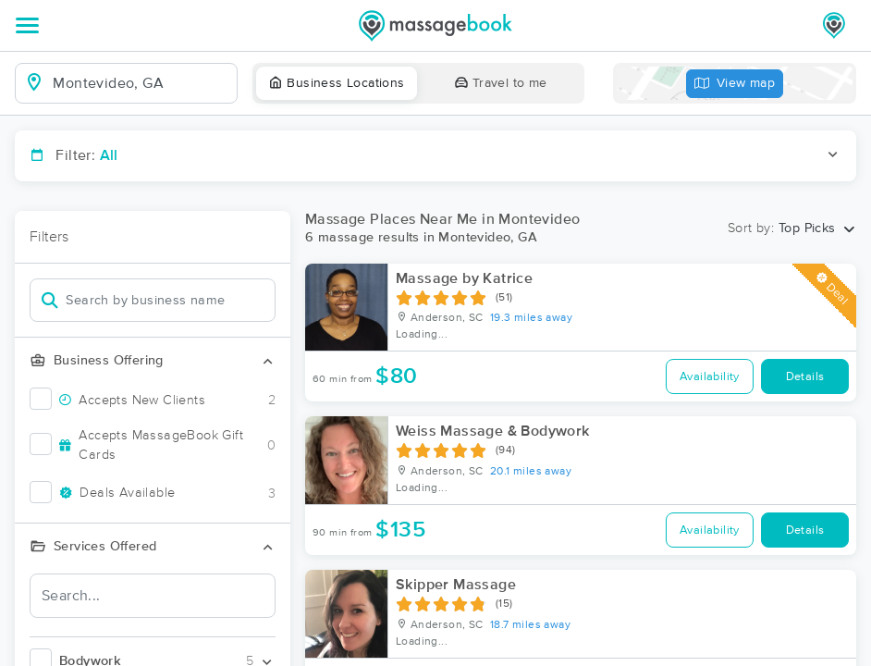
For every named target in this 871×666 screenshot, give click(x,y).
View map (735, 84)
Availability (710, 377)
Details (805, 377)
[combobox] (141, 83)
